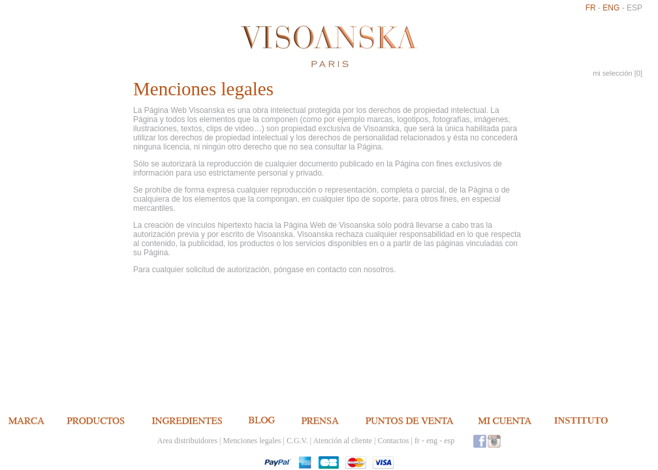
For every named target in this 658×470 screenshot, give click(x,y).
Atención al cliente (342, 440)
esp (634, 7)
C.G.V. (297, 440)
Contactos (393, 440)
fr (591, 7)
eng (611, 7)
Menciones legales (252, 440)
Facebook (479, 441)
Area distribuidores (187, 440)
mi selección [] (617, 73)
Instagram (494, 441)
